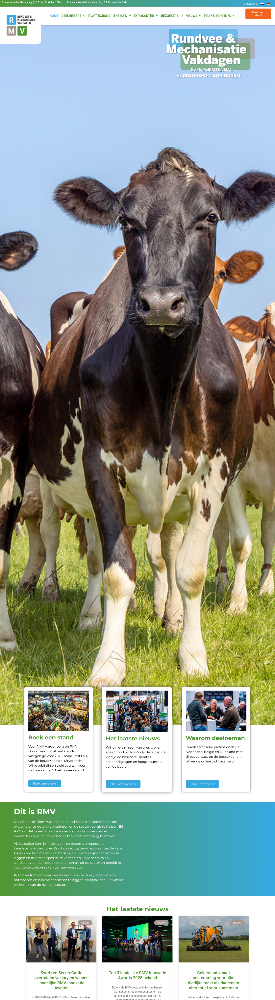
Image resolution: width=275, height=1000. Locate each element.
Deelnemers (73, 15)
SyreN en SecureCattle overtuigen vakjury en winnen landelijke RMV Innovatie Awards (61, 980)
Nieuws (193, 15)
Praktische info (219, 15)
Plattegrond (99, 16)
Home (53, 16)
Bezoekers (172, 15)
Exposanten (146, 15)
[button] (258, 14)
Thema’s (122, 15)
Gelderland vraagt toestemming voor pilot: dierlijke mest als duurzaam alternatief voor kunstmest (213, 980)
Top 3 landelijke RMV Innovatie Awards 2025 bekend (137, 975)
